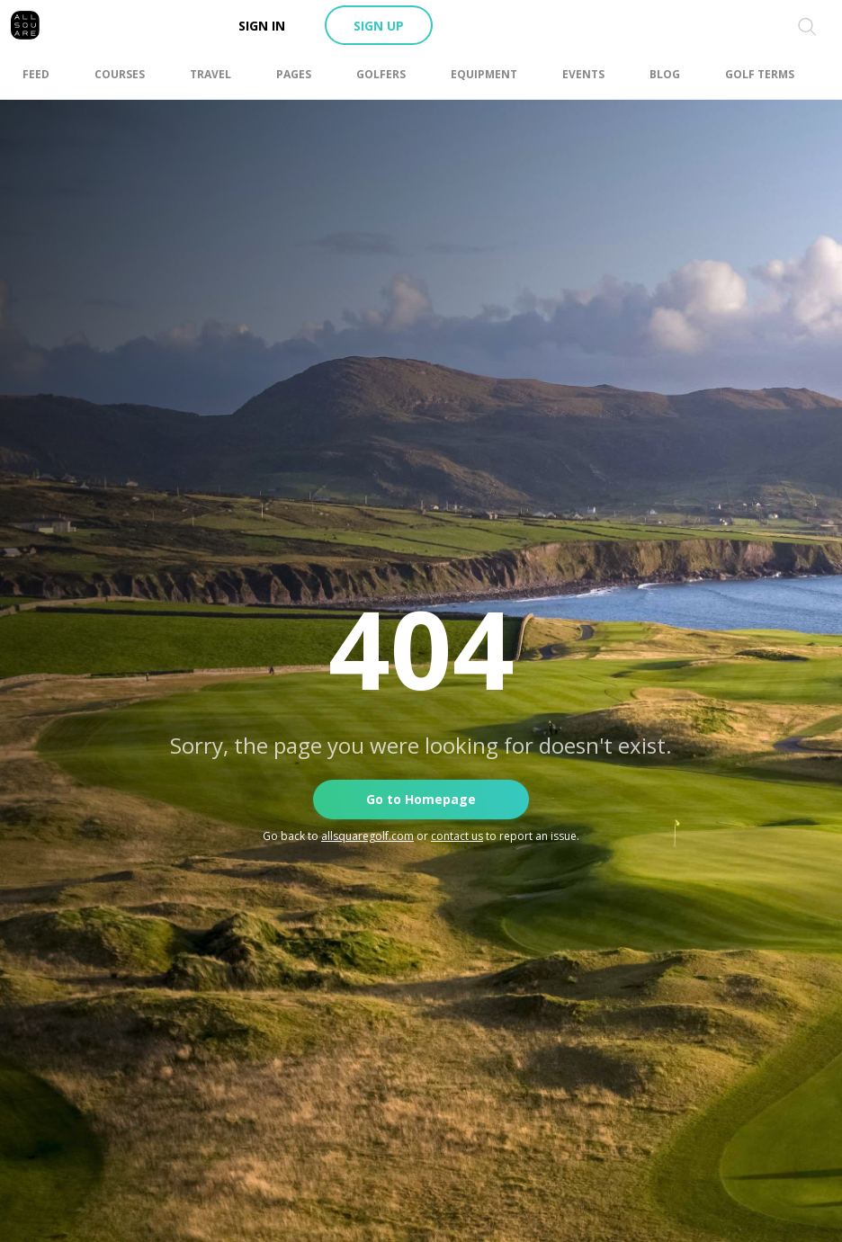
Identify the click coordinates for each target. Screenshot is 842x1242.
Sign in (261, 25)
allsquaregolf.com (367, 836)
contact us (457, 836)
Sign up (379, 25)
